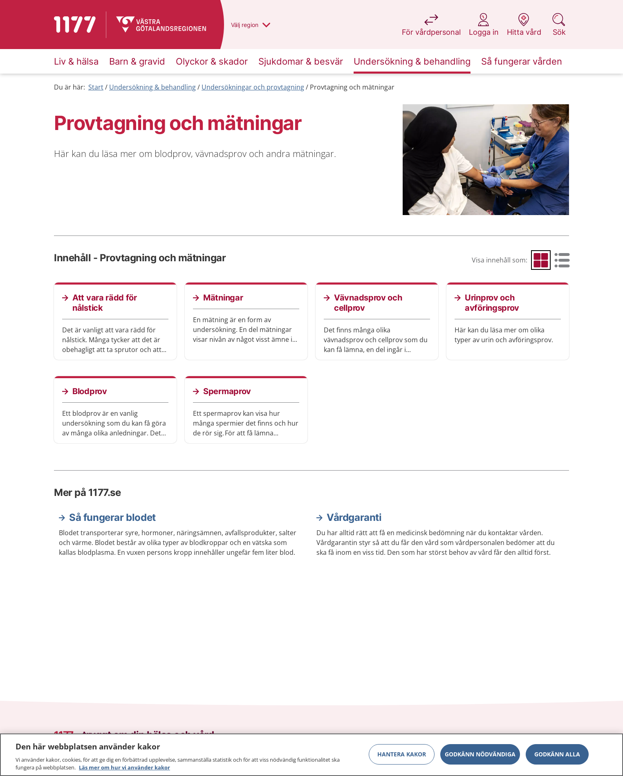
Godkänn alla (557, 754)
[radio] (540, 260)
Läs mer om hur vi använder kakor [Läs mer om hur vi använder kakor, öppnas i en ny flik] (124, 767)
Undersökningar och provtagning (253, 87)
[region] (311, 754)
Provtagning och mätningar (352, 87)
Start (95, 87)
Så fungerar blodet (112, 517)
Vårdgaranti (354, 517)
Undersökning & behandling (152, 87)
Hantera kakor (401, 754)
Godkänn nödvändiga (480, 754)
